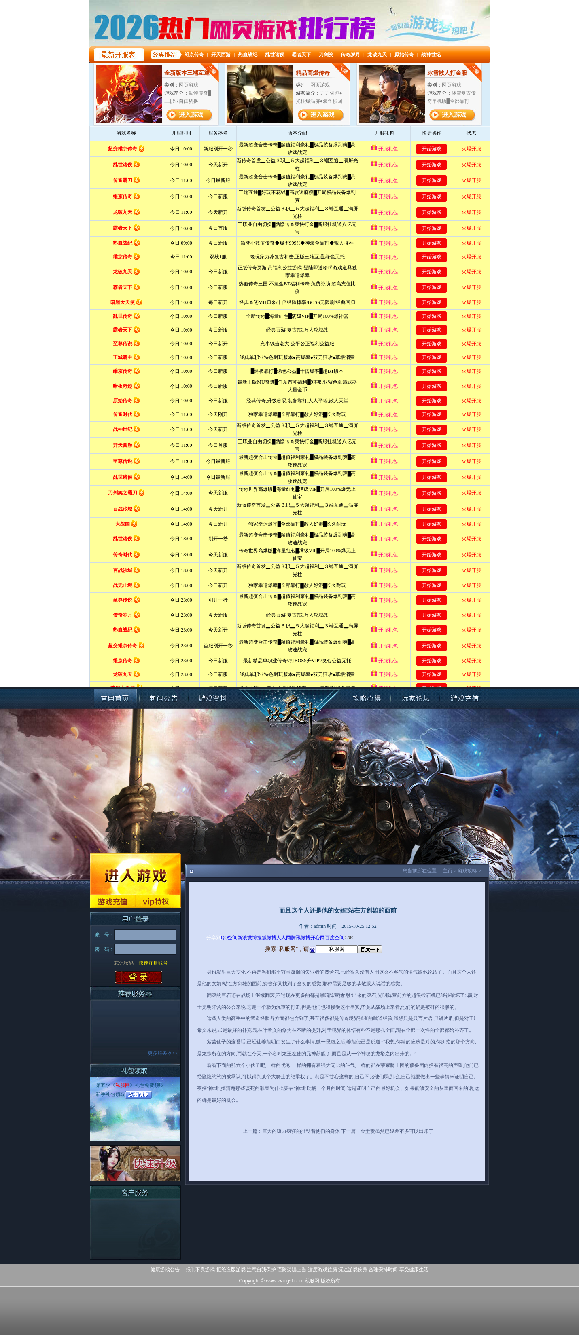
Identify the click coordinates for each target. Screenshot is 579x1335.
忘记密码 (124, 963)
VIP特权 (158, 901)
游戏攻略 (467, 871)
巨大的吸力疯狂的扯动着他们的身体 (301, 1131)
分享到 (213, 937)
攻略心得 (366, 698)
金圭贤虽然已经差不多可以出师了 (397, 1131)
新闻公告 (163, 698)
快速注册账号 (153, 963)
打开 (39, 1296)
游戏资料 (212, 698)
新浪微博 (247, 937)
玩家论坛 (415, 698)
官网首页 (115, 698)
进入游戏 (135, 874)
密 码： (104, 949)
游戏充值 (112, 901)
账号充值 (463, 698)
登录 (138, 977)
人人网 (283, 937)
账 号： (104, 935)
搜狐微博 (266, 937)
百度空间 (334, 937)
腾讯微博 (300, 937)
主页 (447, 871)
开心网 (317, 937)
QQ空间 (229, 937)
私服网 (122, 1085)
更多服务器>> (163, 1053)
